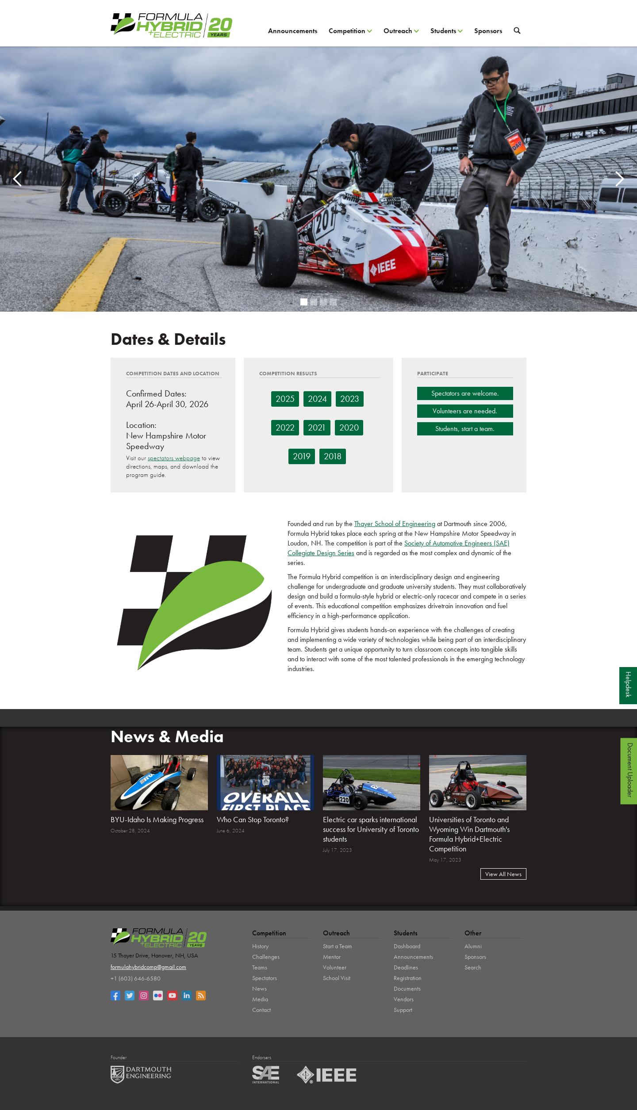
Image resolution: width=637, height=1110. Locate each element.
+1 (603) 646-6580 (136, 978)
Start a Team (337, 946)
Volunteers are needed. (465, 411)
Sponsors (488, 30)
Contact (261, 1010)
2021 (317, 427)
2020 (349, 427)
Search (472, 967)
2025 (285, 398)
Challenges (266, 957)
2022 (285, 427)
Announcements (292, 30)
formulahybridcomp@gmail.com (148, 967)
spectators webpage (174, 458)
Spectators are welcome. (465, 393)
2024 (317, 398)
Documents (407, 988)
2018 (333, 456)
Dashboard (407, 946)
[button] (350, 34)
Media (260, 999)
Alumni (473, 946)
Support (403, 1010)
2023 (349, 398)
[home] (171, 25)
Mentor (332, 957)
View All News (503, 874)
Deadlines (406, 967)
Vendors (404, 999)
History (260, 946)
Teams (259, 967)
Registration (408, 978)
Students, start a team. (465, 428)
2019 (302, 456)
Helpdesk (628, 684)
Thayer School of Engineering (394, 523)
